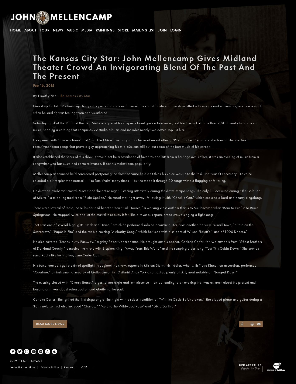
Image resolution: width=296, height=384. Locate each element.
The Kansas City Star (74, 96)
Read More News (50, 324)
